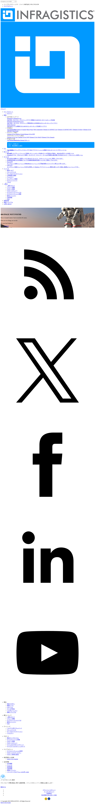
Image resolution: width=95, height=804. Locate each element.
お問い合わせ (8, 204)
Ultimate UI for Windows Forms (15, 134)
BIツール (6, 151)
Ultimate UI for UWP (23, 137)
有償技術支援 (32, 160)
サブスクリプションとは (14, 192)
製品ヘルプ (10, 170)
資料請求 (6, 200)
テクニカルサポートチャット (15, 744)
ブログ (9, 182)
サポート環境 (11, 189)
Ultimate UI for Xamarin (48, 137)
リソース (6, 168)
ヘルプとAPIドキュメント (14, 728)
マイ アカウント (8, 111)
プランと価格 (11, 187)
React (31, 129)
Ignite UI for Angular (12, 759)
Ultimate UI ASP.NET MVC (65, 129)
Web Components (38, 129)
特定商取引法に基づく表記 (49, 795)
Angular (24, 129)
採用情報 (9, 767)
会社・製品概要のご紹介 (15, 145)
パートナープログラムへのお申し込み (18, 772)
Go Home (6, 226)
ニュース (9, 765)
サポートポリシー (12, 190)
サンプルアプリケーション (15, 173)
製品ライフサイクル (13, 738)
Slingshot (45, 155)
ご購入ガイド (11, 185)
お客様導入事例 (11, 175)
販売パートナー (11, 195)
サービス (6, 157)
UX (5, 148)
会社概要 (9, 763)
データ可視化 (11, 709)
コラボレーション (12, 710)
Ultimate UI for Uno (12, 137)
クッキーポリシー (49, 791)
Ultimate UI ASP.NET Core (50, 129)
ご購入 (6, 184)
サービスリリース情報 (13, 739)
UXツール (10, 707)
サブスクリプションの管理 (15, 751)
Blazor (28, 129)
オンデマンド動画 (12, 179)
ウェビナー (10, 177)
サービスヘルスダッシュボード (16, 746)
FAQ (8, 199)
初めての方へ (11, 704)
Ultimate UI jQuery (78, 129)
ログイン (9, 113)
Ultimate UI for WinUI (35, 137)
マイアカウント (8, 6)
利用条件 (49, 793)
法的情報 (9, 197)
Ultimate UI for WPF (29, 134)
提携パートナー (11, 770)
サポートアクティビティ (14, 752)
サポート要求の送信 (13, 754)
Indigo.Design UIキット (23, 140)
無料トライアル (8, 202)
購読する (3, 787)
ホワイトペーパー (12, 180)
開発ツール (10, 705)
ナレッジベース (11, 172)
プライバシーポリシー (49, 790)
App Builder (12, 129)
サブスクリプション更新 (14, 194)
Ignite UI (19, 129)
